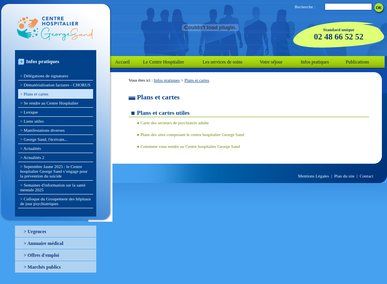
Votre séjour (271, 62)
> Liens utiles (32, 121)
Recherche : (305, 6)
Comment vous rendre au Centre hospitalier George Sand (190, 146)
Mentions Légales (313, 176)
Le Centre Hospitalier (163, 62)
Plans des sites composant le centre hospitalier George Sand (192, 134)
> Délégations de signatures (44, 75)
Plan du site (344, 176)
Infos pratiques (315, 62)
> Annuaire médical (44, 243)
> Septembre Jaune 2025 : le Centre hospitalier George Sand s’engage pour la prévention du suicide (54, 171)
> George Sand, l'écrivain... (43, 139)
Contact (366, 176)
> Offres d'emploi (41, 255)
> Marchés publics (42, 267)
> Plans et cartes (34, 94)
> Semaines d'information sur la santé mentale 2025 (53, 187)
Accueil (122, 62)
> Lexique (29, 112)
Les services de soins (223, 62)
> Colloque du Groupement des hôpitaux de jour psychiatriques (55, 201)
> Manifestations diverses (42, 130)
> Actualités (30, 148)
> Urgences (35, 231)
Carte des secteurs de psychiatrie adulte (174, 122)
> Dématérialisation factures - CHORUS (55, 84)
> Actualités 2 (32, 157)
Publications (357, 62)
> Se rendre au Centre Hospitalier (49, 103)
